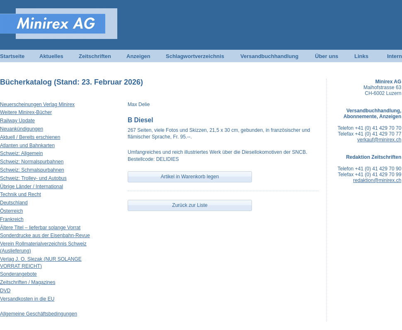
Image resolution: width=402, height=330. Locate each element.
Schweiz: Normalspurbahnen (31, 162)
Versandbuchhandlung (269, 56)
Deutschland (14, 203)
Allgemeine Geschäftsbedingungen (38, 314)
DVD (5, 291)
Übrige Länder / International (31, 186)
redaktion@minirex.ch (377, 180)
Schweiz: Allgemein (21, 153)
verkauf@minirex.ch (379, 140)
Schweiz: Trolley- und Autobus (33, 178)
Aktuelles (51, 56)
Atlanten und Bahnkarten (27, 145)
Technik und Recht (20, 194)
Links (361, 56)
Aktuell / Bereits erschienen (30, 137)
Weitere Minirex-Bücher (26, 112)
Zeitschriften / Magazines (27, 282)
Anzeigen (138, 56)
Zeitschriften (95, 56)
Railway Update (17, 121)
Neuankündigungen (21, 129)
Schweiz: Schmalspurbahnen (32, 170)
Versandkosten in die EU (27, 299)
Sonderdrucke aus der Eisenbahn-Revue (45, 235)
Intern (394, 56)
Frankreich (12, 219)
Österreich (11, 211)
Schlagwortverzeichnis (195, 56)
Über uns (326, 56)
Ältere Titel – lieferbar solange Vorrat (40, 228)
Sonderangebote (18, 274)
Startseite (12, 56)
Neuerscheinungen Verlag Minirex (37, 104)
